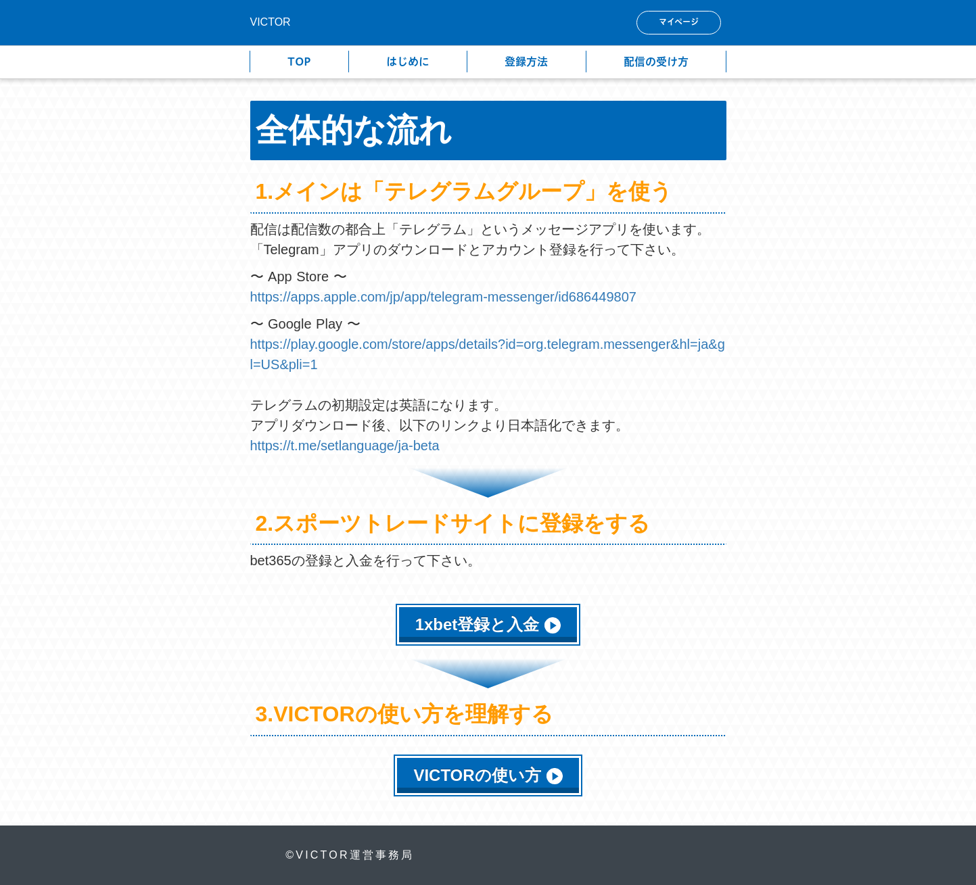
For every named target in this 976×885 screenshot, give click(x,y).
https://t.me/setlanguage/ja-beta (347, 445)
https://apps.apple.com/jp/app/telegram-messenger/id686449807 (443, 296)
